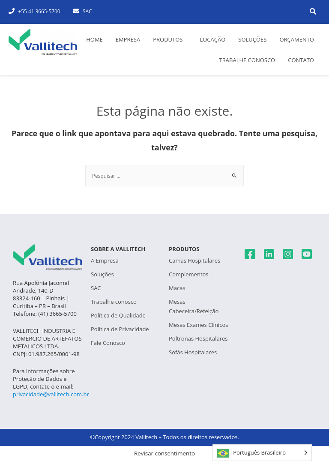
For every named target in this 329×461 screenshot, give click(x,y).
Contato (301, 60)
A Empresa (105, 260)
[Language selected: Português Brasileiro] (262, 452)
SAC (96, 288)
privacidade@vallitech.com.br (51, 394)
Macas (177, 288)
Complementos (189, 274)
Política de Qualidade (118, 315)
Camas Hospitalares (194, 260)
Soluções (252, 39)
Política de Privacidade (120, 329)
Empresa (128, 39)
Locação (212, 39)
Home (94, 39)
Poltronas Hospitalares (198, 338)
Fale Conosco (108, 343)
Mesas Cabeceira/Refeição (193, 306)
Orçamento (296, 39)
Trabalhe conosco (247, 60)
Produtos (167, 39)
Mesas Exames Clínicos (198, 325)
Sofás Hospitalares (193, 352)
